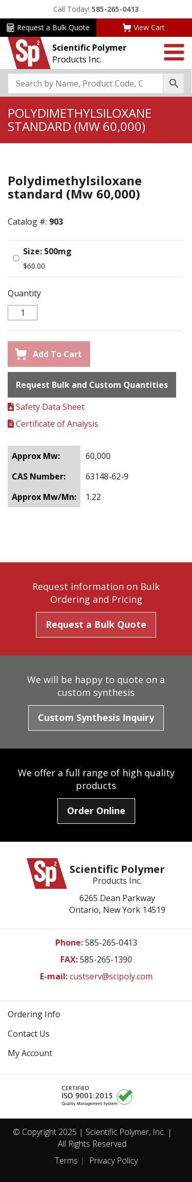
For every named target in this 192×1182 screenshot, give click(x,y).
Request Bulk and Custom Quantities (92, 384)
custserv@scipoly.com (111, 976)
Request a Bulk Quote (48, 27)
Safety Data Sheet (46, 406)
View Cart (144, 27)
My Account (30, 1053)
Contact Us (29, 1033)
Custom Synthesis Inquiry (96, 717)
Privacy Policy (113, 1160)
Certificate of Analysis (53, 423)
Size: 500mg (47, 251)
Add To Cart (48, 354)
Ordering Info (34, 1014)
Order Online (96, 810)
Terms (66, 1160)
